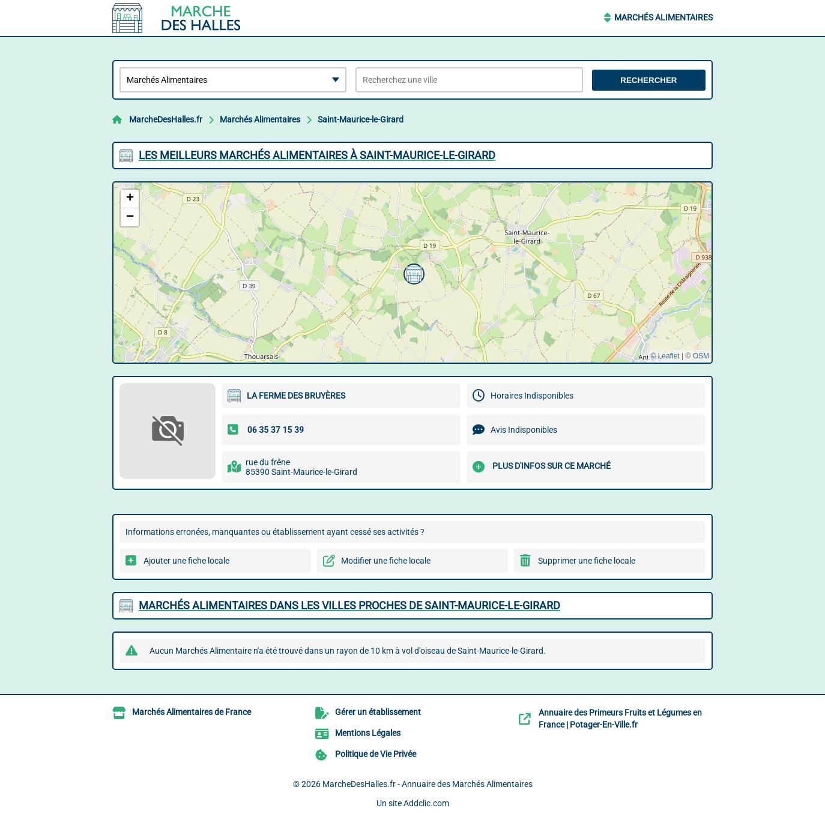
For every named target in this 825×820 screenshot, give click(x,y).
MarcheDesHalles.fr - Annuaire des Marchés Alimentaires (427, 784)
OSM (701, 356)
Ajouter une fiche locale (186, 560)
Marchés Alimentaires (663, 17)
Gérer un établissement (378, 712)
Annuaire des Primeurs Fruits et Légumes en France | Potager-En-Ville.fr (620, 718)
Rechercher (648, 80)
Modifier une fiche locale (386, 560)
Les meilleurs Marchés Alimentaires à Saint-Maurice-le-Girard (317, 155)
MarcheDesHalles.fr (165, 119)
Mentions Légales (367, 733)
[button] (412, 273)
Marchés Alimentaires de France (191, 712)
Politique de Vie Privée (375, 754)
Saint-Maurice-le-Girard (360, 119)
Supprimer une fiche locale (586, 560)
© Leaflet (664, 356)
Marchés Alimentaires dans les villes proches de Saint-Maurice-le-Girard (349, 605)
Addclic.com (426, 803)
